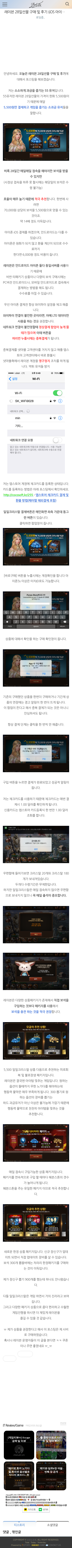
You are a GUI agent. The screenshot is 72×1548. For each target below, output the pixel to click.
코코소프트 (31, 1540)
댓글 (6, 1532)
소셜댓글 (52, 1525)
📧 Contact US (53, 1545)
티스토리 (19, 1525)
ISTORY (26, 1545)
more (63, 1423)
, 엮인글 (15, 1532)
